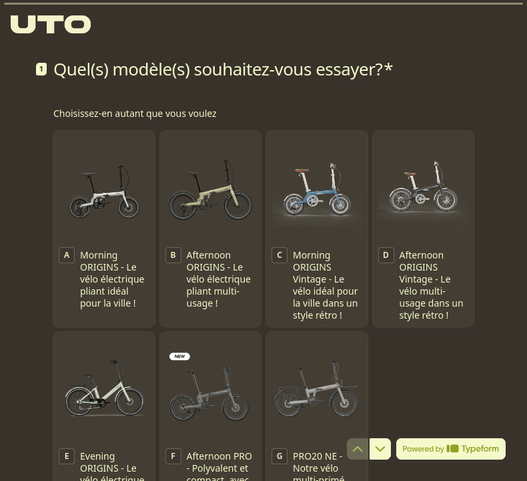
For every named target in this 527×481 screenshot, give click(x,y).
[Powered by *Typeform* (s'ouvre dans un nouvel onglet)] (451, 449)
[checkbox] (104, 229)
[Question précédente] (357, 449)
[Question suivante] (380, 449)
